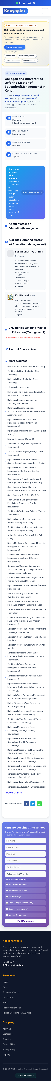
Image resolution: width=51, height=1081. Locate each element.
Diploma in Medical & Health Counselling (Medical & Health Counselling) (25, 751)
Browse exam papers (14, 47)
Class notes (10, 56)
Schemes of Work (11, 992)
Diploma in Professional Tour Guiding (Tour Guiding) (26, 432)
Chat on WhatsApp (13, 965)
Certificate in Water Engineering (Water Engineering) (24, 677)
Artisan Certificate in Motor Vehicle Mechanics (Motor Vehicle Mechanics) (24, 603)
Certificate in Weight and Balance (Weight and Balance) (26, 513)
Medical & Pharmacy (17, 915)
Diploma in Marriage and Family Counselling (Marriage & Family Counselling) (21, 730)
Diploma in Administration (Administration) (25, 782)
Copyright (7, 1054)
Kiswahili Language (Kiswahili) (20, 439)
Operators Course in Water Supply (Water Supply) (26, 646)
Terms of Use (9, 1044)
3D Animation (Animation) (18, 387)
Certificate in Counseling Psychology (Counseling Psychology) (24, 775)
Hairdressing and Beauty (19, 890)
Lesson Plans (8, 997)
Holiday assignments (26, 56)
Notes (5, 1002)
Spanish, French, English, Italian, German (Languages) (25, 453)
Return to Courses (13, 792)
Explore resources (32, 192)
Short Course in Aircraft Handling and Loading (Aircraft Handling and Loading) (25, 481)
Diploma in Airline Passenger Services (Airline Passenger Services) (24, 521)
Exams (5, 987)
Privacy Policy (9, 1049)
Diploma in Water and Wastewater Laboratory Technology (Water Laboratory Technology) (26, 687)
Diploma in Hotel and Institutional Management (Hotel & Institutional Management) (22, 422)
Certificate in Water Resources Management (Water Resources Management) (21, 667)
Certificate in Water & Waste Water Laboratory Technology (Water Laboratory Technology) (26, 656)
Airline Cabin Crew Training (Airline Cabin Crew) (25, 537)
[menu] (45, 11)
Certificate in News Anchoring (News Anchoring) (23, 373)
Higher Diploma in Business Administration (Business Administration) (26, 393)
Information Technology (19, 884)
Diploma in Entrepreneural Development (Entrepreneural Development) (25, 713)
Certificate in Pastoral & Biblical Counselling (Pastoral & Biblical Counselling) (26, 767)
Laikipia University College (29, 251)
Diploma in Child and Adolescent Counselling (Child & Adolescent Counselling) (21, 742)
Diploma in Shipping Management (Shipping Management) (22, 402)
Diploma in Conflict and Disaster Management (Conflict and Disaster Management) (23, 471)
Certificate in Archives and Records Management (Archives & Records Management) (23, 558)
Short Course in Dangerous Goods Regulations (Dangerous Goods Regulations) (22, 503)
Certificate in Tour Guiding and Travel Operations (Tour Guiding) (24, 721)
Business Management (18, 909)
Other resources (29, 61)
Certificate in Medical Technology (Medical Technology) (26, 611)
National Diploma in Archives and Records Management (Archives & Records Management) (26, 546)
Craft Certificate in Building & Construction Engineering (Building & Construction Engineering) (26, 620)
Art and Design (15, 896)
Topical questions (12, 61)
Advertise (7, 1039)
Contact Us (8, 1034)
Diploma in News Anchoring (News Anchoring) (22, 381)
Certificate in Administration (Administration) (26, 787)
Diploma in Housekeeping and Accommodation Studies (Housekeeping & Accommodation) (26, 411)
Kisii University (23, 295)
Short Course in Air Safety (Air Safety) (24, 495)
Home (5, 982)
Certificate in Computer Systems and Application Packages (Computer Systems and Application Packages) (26, 569)
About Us (7, 1029)
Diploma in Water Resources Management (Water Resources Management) (26, 697)
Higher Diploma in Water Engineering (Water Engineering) (23, 705)
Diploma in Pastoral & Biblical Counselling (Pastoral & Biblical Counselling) (25, 760)
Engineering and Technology (21, 903)
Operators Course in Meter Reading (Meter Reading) (26, 638)
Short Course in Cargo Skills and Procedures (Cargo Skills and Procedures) (26, 489)
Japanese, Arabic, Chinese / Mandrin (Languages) (24, 445)
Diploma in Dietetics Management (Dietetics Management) (26, 587)
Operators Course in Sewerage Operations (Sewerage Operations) (26, 630)
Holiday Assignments (12, 1008)
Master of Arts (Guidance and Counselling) (26, 366)
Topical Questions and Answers (17, 1013)
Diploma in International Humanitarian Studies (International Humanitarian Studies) (26, 461)
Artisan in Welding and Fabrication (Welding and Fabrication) (22, 595)
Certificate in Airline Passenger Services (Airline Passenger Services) (25, 529)
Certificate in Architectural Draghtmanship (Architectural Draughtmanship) (25, 579)
